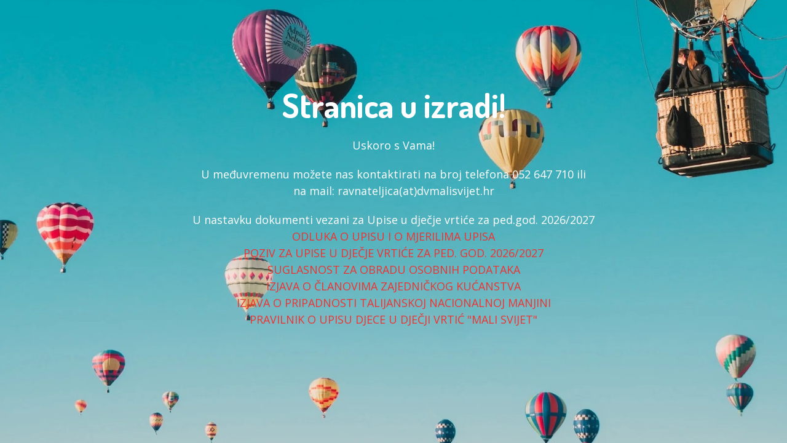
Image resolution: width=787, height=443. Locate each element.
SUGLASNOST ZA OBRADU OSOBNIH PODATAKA (393, 269)
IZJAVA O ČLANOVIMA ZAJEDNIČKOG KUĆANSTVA (393, 286)
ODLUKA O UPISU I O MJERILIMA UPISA (393, 236)
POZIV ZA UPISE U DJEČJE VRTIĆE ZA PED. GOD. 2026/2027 (393, 252)
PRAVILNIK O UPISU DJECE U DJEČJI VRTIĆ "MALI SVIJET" (393, 319)
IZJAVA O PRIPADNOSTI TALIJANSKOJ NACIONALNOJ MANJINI (394, 302)
